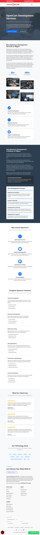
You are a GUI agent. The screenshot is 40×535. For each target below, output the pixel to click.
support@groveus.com (29, 1)
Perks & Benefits (9, 508)
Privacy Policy (17, 527)
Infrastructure (23, 495)
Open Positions (9, 504)
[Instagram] (19, 530)
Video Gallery (9, 496)
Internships (8, 506)
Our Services (23, 31)
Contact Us (8, 498)
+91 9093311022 (10, 1)
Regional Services (9, 493)
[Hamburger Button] (31, 5)
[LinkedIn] (24, 530)
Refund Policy (27, 527)
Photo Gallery (9, 495)
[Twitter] (21, 530)
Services (8, 491)
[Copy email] (16, 519)
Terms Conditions (10, 527)
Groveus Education (10, 511)
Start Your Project (12, 31)
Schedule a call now (12, 472)
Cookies (31, 527)
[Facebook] (16, 530)
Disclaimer (22, 527)
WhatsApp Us (33, 533)
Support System (24, 493)
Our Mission (23, 491)
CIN (18, 483)
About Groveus (24, 489)
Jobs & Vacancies (9, 509)
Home (7, 489)
